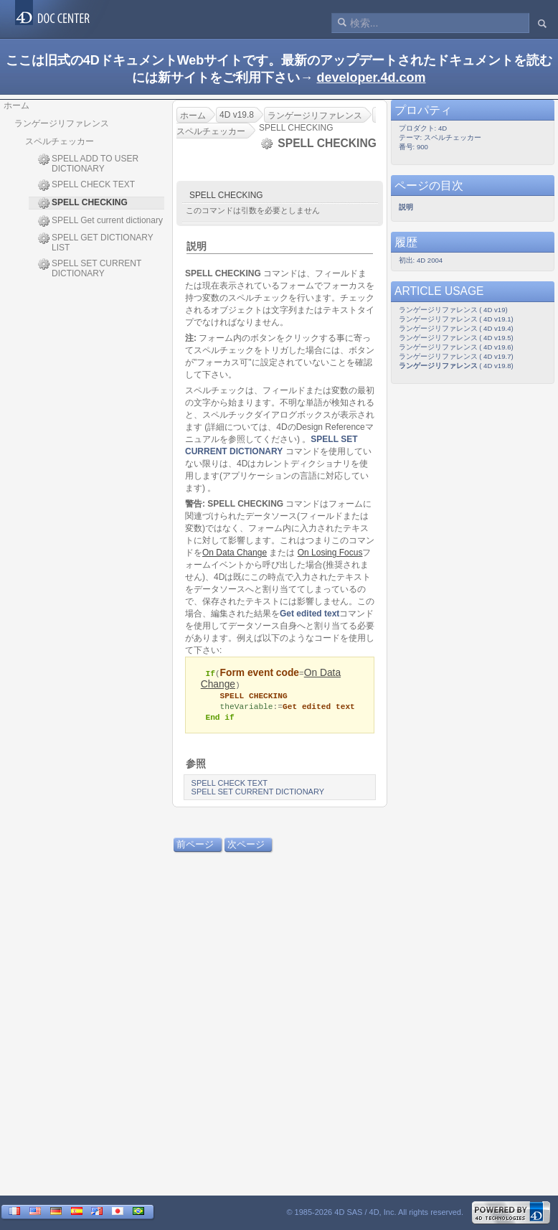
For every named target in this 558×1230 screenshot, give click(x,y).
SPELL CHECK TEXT (86, 185)
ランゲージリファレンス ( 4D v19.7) (456, 356)
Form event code (259, 672)
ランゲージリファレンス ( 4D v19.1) (456, 319)
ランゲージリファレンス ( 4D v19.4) (456, 328)
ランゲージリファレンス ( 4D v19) (453, 310)
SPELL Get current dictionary (100, 221)
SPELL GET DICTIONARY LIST (95, 243)
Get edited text (309, 614)
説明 (196, 246)
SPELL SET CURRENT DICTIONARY (89, 268)
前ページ (195, 846)
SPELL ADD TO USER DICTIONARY (88, 164)
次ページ (246, 846)
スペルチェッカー (59, 141)
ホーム (16, 105)
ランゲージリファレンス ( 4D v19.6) (456, 347)
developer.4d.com (370, 77)
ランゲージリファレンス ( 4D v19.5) (456, 338)
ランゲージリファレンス (61, 123)
